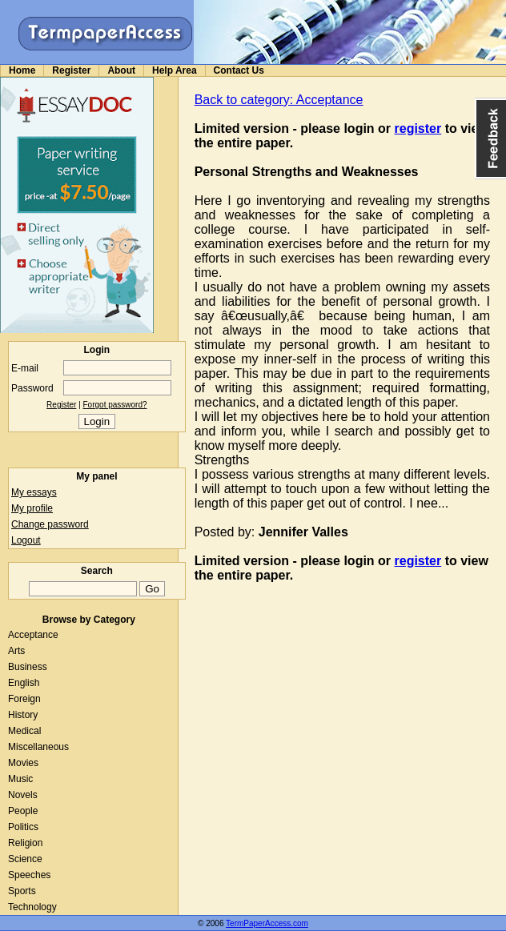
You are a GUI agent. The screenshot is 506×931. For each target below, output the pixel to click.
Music (20, 779)
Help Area (174, 70)
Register (71, 70)
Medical (24, 730)
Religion (25, 843)
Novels (23, 795)
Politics (23, 827)
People (23, 811)
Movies (23, 762)
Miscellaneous (38, 746)
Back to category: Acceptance (279, 99)
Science (25, 859)
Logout (26, 540)
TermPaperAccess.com (267, 923)
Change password (50, 524)
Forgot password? (115, 404)
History (23, 714)
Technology (32, 907)
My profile (32, 508)
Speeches (29, 875)
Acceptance (33, 634)
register (418, 128)
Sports (22, 891)
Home (22, 70)
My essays (34, 492)
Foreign (24, 698)
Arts (16, 650)
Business (27, 666)
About (121, 70)
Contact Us (239, 70)
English (23, 682)
